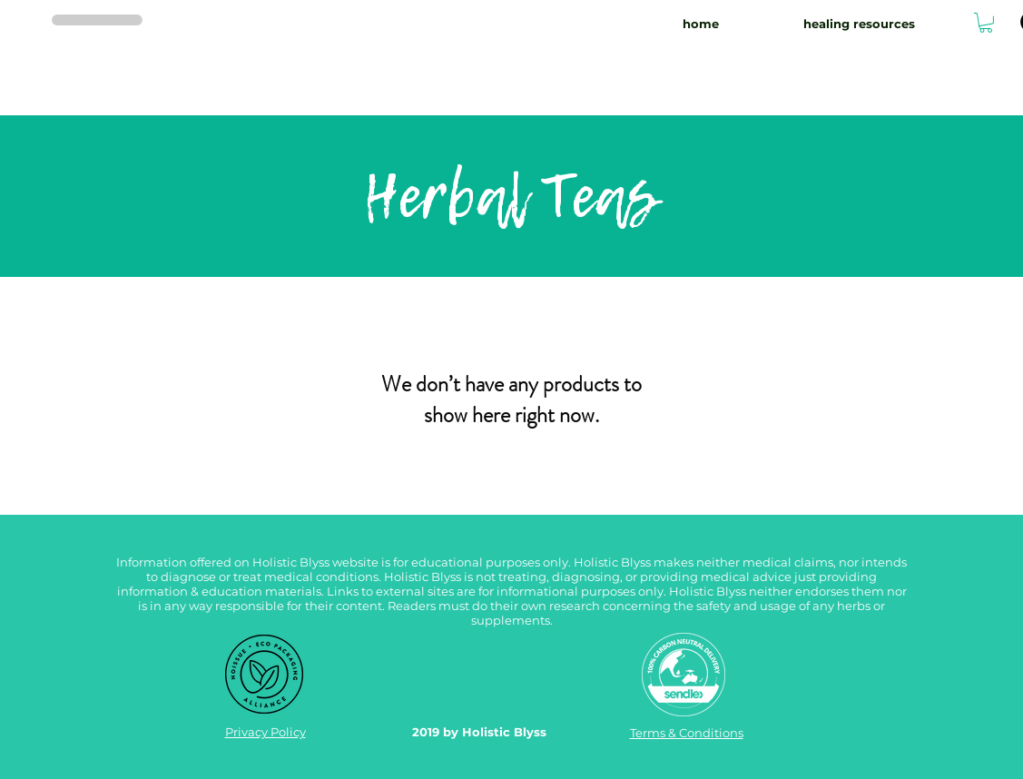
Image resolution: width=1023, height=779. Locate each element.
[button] (986, 23)
